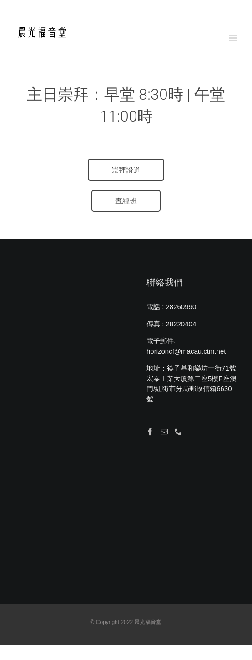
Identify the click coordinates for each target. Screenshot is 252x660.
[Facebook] (150, 431)
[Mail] (164, 431)
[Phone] (178, 431)
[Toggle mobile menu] (233, 38)
